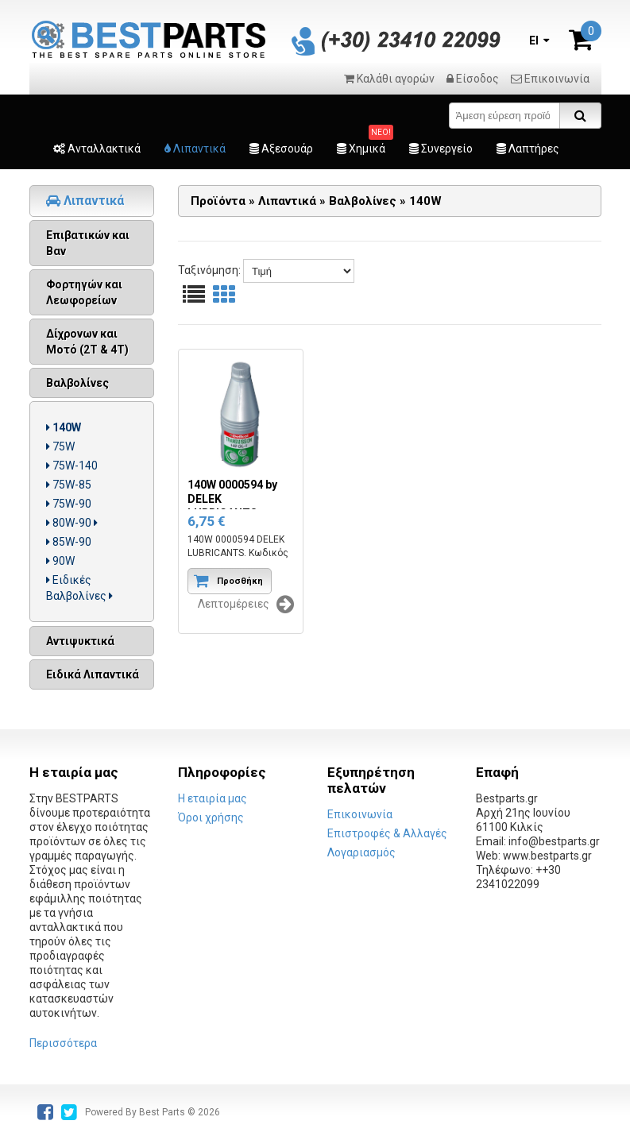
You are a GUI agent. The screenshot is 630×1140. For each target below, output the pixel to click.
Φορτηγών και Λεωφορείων (84, 292)
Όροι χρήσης (211, 817)
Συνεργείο (441, 148)
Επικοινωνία (550, 78)
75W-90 (68, 503)
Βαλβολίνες (77, 383)
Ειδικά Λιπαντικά (92, 674)
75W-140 (72, 465)
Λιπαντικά (195, 148)
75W (60, 446)
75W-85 (68, 484)
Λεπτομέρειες (246, 604)
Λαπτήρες (528, 148)
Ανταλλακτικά (97, 148)
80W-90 (72, 522)
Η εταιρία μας (212, 798)
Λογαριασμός (361, 852)
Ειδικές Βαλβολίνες (79, 588)
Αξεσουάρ (281, 148)
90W (60, 561)
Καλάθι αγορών (389, 78)
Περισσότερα (63, 1043)
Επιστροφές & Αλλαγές (387, 833)
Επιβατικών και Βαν (87, 243)
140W (63, 427)
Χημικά (361, 148)
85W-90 (68, 541)
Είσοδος (472, 78)
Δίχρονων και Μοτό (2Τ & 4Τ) (87, 341)
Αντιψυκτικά (80, 641)
